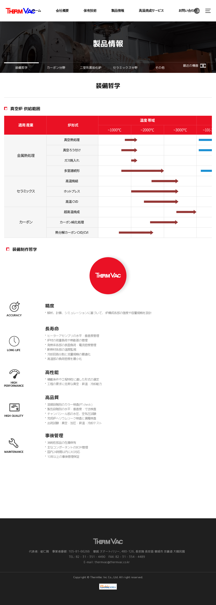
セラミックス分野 (125, 67)
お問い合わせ (188, 11)
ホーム (36, 11)
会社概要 (62, 11)
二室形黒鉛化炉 (90, 67)
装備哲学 (21, 67)
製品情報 (117, 11)
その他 (159, 67)
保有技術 (90, 11)
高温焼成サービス (151, 11)
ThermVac (20, 10)
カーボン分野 (56, 67)
